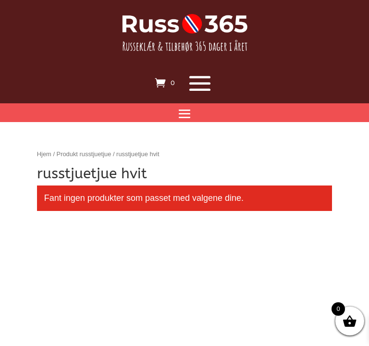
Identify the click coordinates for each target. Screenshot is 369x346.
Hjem (44, 154)
